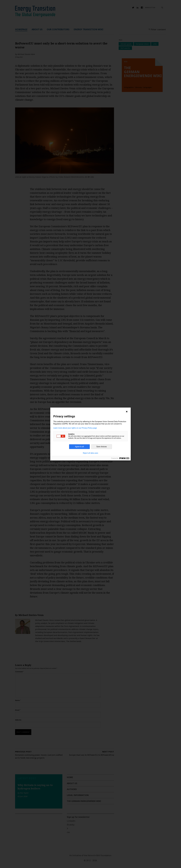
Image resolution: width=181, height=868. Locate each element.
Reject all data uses (90, 453)
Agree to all (79, 447)
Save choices (101, 447)
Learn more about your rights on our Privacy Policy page (75, 428)
